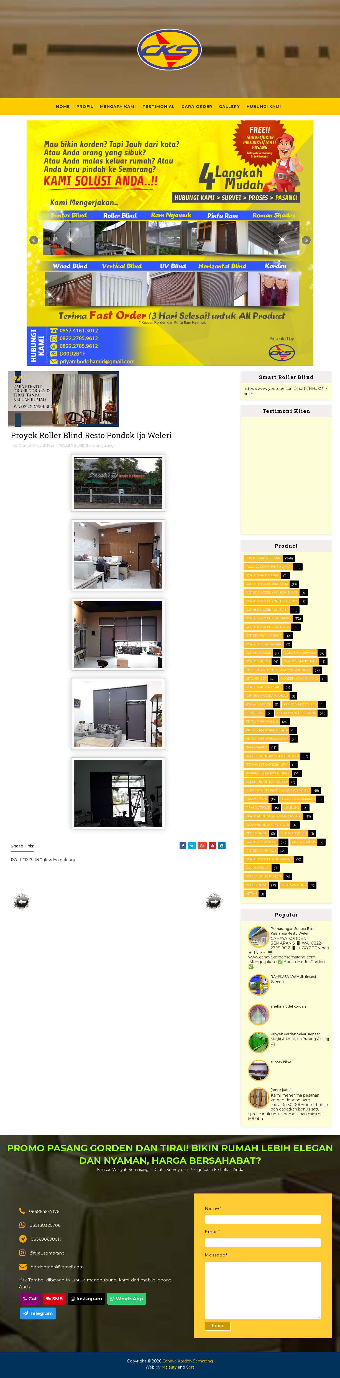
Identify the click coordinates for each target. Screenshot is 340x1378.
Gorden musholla (300, 653)
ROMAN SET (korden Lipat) (268, 773)
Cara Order (196, 106)
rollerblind (256, 885)
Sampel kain (256, 799)
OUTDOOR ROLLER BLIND (296, 713)
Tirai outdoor (258, 807)
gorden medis (304, 842)
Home (63, 106)
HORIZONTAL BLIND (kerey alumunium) (278, 670)
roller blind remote (264, 876)
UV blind (292, 807)
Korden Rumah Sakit (264, 687)
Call (30, 1298)
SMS (54, 1298)
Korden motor (258, 704)
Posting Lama (214, 902)
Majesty (169, 1367)
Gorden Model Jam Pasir (267, 584)
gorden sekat (258, 868)
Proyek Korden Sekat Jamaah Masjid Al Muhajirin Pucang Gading (300, 1036)
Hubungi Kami (264, 106)
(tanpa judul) (281, 1090)
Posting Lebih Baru (22, 902)
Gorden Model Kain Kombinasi (272, 592)
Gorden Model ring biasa (268, 627)
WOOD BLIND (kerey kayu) (267, 825)
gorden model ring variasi (269, 859)
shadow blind (294, 885)
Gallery (229, 106)
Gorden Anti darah (263, 575)
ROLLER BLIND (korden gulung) (86, 445)
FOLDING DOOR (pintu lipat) (269, 567)
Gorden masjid (258, 653)
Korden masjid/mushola (267, 696)
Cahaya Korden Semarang (187, 1361)
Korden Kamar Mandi (299, 678)
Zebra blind (256, 833)
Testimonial (158, 106)
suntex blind (281, 1062)
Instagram (86, 1298)
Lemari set (255, 713)
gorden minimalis (261, 850)
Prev (33, 240)
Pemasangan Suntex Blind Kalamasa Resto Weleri (293, 931)
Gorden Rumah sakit (264, 635)
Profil (84, 106)
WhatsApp (126, 1298)
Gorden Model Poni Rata (267, 610)
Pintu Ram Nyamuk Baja (267, 730)
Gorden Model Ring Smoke (268, 618)
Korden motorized (300, 704)
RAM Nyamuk (257, 747)
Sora (190, 1367)
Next (306, 240)
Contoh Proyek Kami (37, 445)
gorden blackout (261, 842)
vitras (251, 893)
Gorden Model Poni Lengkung (272, 601)
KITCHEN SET (256, 678)
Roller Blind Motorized (267, 782)
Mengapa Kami (118, 106)
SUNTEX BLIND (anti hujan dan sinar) (278, 790)
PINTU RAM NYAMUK (262, 721)
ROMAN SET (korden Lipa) (267, 764)
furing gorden (294, 833)
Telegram (38, 1313)
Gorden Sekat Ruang (264, 644)
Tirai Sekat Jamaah (298, 799)
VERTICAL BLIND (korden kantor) (274, 816)
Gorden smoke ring (301, 661)
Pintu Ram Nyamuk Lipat (267, 739)
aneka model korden (288, 1006)
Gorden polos (258, 661)
